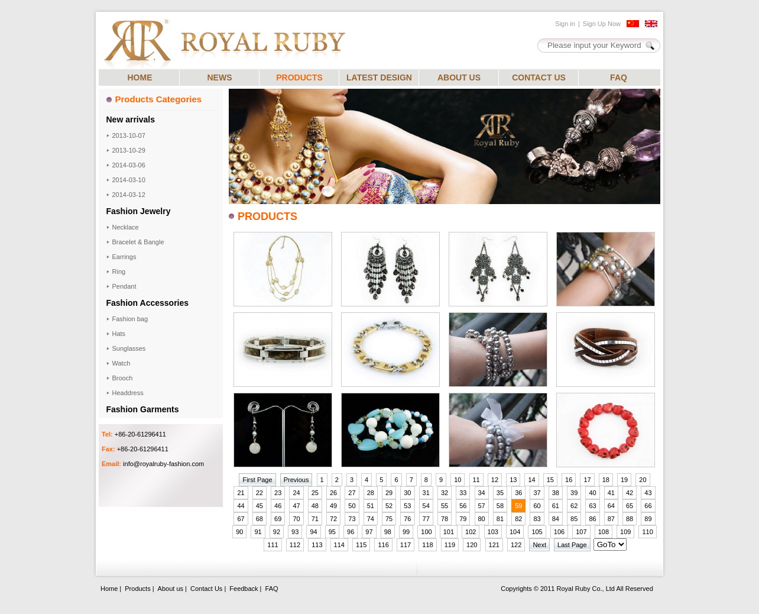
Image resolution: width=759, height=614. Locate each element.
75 (389, 518)
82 (518, 518)
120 (471, 544)
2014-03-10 (128, 179)
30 (407, 492)
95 (332, 531)
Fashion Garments (142, 409)
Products (137, 588)
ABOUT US (459, 77)
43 (647, 492)
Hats (119, 333)
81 (500, 518)
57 (481, 505)
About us (170, 588)
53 (407, 505)
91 (257, 531)
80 (481, 518)
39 (574, 492)
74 (370, 518)
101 (448, 531)
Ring (119, 271)
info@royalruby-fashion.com (163, 463)
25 (315, 492)
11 (476, 479)
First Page (257, 479)
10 (457, 479)
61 (555, 505)
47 (296, 505)
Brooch (122, 378)
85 (574, 518)
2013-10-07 (128, 135)
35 (500, 492)
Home (109, 588)
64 (611, 505)
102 (470, 531)
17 (587, 479)
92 (276, 531)
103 (493, 531)
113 (317, 544)
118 (427, 544)
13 (513, 479)
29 (389, 492)
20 (642, 479)
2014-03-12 (128, 194)
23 (277, 492)
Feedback (243, 588)
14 (531, 479)
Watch (121, 363)
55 (444, 505)
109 (625, 531)
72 (333, 518)
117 (405, 544)
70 (296, 518)
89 (647, 518)
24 (296, 492)
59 (518, 505)
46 (277, 505)
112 (295, 544)
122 (516, 544)
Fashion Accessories (147, 303)
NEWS (219, 77)
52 (389, 505)
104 (515, 531)
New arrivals (130, 119)
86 (592, 518)
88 (629, 518)
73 (351, 518)
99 (406, 531)
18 (605, 479)
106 (559, 531)
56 (462, 505)
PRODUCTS (299, 77)
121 (494, 544)
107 (581, 531)
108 (603, 531)
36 (518, 492)
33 (462, 492)
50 (351, 505)
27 (351, 492)
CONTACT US (539, 77)
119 (450, 544)
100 (426, 531)
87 (611, 518)
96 (350, 531)
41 (611, 492)
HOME (140, 77)
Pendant (124, 286)
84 (555, 518)
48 (315, 505)
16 (568, 479)
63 (592, 505)
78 (444, 518)
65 (629, 505)
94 (313, 531)
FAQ (618, 77)
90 (239, 531)
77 (426, 518)
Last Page (572, 544)
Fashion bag (130, 318)
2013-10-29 (128, 150)
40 (592, 492)
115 (361, 544)
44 (240, 505)
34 (481, 492)
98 (387, 531)
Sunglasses (129, 348)
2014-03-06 (128, 165)
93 (295, 531)
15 (550, 479)
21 (240, 492)
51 (370, 505)
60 (536, 505)
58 (500, 505)
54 (426, 505)
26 (333, 492)
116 (383, 544)
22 (259, 492)
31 (426, 492)
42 (629, 492)
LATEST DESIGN (379, 77)
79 (462, 518)
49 (333, 505)
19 (624, 479)
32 (444, 492)
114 (339, 544)
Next (539, 544)
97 (368, 531)
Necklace (125, 227)
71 (315, 518)
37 (536, 492)
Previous (296, 479)
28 (370, 492)
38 (555, 492)
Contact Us (206, 588)
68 (259, 518)
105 (536, 531)
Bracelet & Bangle (138, 241)
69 (277, 518)
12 (494, 479)
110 (647, 531)
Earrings (124, 256)
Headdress (128, 392)
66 (647, 505)
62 (574, 505)
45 (259, 505)
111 (272, 544)
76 (407, 518)
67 (240, 518)
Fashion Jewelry (138, 211)
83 (536, 518)
